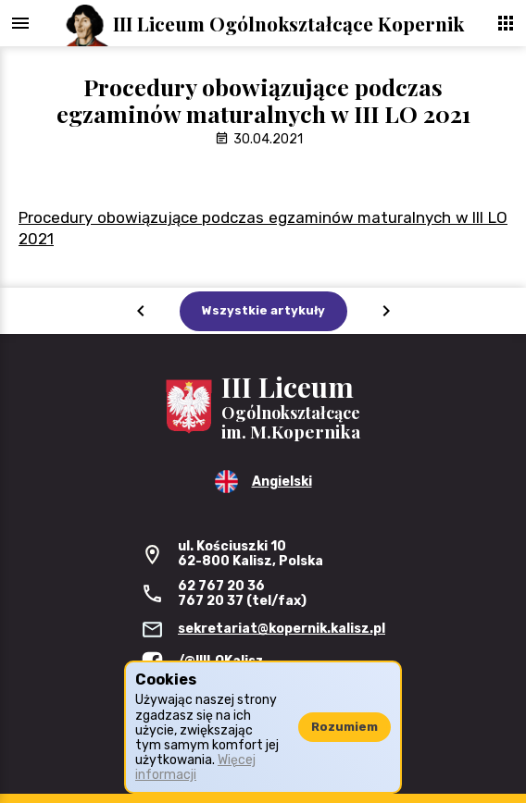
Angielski (282, 481)
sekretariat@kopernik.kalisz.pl (281, 628)
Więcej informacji (195, 767)
